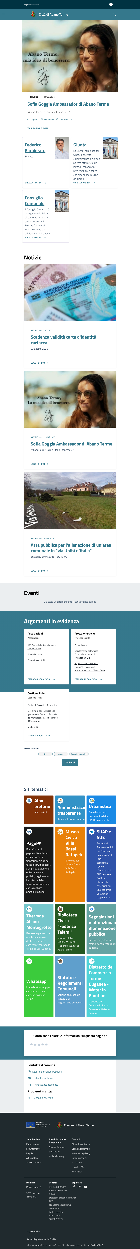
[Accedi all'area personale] (112, 4)
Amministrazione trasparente (57, 1149)
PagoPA (30, 1153)
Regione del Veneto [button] (32, 4)
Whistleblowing (56, 1156)
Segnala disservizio (81, 1148)
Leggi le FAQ (78, 1167)
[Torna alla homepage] (76, 1125)
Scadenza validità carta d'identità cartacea (63, 339)
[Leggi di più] (39, 362)
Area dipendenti (33, 1162)
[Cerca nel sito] (114, 14)
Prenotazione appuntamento (33, 1146)
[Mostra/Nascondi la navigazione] (3, 14)
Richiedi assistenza (81, 1144)
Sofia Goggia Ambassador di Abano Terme (71, 443)
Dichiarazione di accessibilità (79, 1160)
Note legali (77, 1171)
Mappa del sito (33, 1231)
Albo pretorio (32, 1158)
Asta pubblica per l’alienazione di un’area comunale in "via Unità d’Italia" (71, 548)
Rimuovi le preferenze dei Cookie (41, 1239)
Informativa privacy (81, 1153)
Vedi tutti (70, 762)
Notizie (34, 330)
